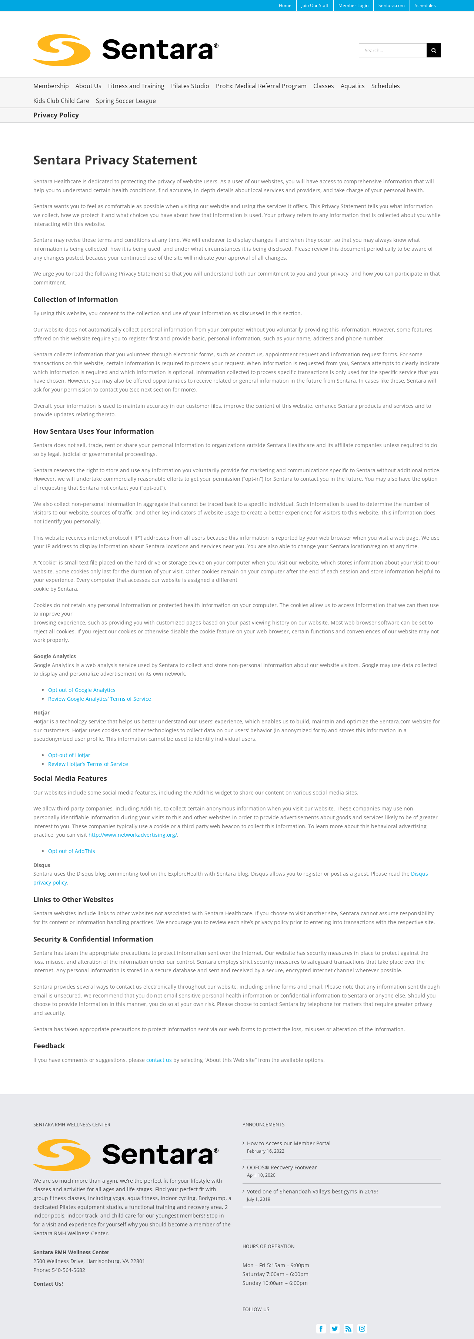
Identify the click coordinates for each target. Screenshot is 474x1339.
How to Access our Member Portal (289, 1143)
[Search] (434, 50)
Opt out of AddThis (71, 851)
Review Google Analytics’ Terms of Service (100, 698)
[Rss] (348, 1328)
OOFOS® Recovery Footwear (282, 1167)
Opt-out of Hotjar (69, 755)
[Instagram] (362, 1328)
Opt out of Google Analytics (82, 689)
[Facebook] (321, 1328)
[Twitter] (335, 1328)
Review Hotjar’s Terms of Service (89, 763)
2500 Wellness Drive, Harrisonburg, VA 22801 (89, 1261)
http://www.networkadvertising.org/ (133, 834)
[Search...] (393, 50)
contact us (159, 1059)
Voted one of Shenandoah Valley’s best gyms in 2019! (312, 1191)
